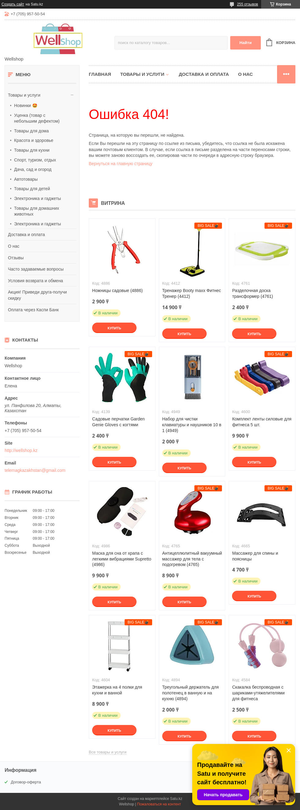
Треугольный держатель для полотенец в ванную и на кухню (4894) (190, 693)
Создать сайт (13, 4)
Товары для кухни (32, 150)
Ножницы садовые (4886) (117, 290)
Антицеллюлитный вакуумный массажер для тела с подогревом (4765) (192, 559)
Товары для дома (31, 130)
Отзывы (16, 257)
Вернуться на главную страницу (120, 163)
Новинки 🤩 (25, 105)
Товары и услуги (24, 95)
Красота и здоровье (33, 140)
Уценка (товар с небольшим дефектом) (37, 118)
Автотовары (26, 179)
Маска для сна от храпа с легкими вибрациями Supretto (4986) (121, 559)
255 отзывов (247, 4)
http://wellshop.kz (21, 450)
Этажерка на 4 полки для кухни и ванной (117, 690)
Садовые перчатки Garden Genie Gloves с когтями (118, 421)
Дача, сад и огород (32, 169)
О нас (13, 246)
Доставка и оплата (26, 234)
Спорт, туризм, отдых (35, 159)
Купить (114, 328)
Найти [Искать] (245, 42)
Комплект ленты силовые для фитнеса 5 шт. (261, 421)
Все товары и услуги (107, 752)
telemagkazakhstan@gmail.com (35, 470)
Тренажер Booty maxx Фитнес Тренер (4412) (191, 293)
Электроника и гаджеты (37, 198)
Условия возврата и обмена (35, 280)
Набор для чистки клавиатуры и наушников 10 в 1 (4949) (191, 424)
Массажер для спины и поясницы (255, 556)
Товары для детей (32, 188)
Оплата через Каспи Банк (33, 309)
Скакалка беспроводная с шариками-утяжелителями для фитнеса (258, 693)
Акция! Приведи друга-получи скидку (37, 295)
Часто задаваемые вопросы (36, 269)
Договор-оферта (26, 782)
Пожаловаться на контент (159, 804)
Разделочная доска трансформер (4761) (252, 293)
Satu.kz (176, 799)
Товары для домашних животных (36, 211)
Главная (100, 74)
